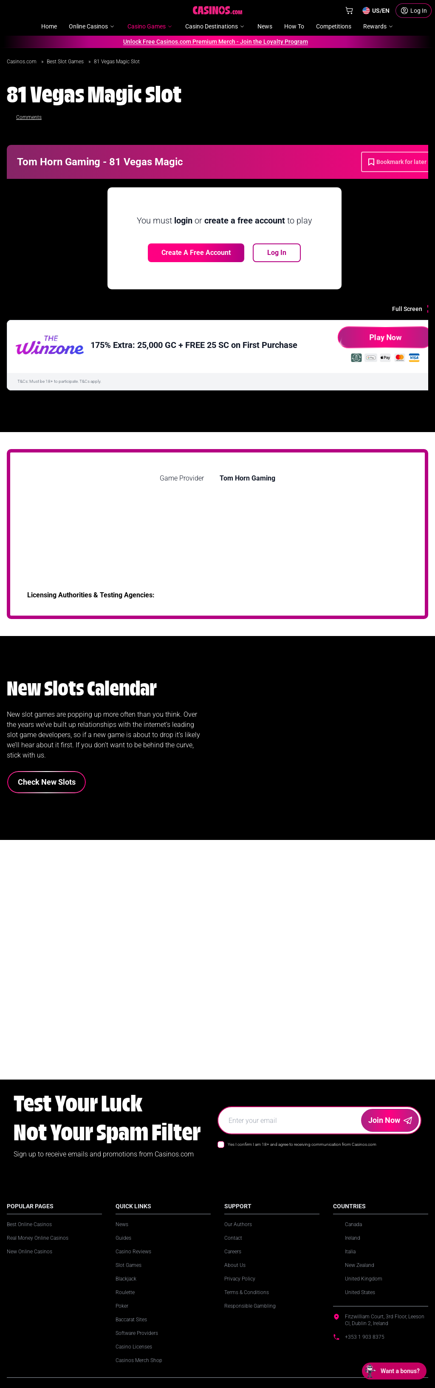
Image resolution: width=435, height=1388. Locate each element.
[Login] (413, 10)
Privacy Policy (239, 1279)
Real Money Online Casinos (37, 1238)
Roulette (125, 1292)
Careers (232, 1252)
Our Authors (238, 1224)
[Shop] (349, 10)
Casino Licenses (134, 1347)
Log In (276, 253)
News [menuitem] (264, 26)
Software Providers (137, 1333)
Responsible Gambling (250, 1306)
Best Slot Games (66, 62)
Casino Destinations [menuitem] (215, 26)
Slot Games (128, 1265)
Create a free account (196, 253)
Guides (123, 1238)
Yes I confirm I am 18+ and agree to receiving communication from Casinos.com (302, 1144)
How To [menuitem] (294, 26)
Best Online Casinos (29, 1224)
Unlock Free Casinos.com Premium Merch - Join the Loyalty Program (211, 41)
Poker (122, 1306)
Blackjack (126, 1279)
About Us (235, 1265)
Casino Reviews (133, 1252)
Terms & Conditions (246, 1292)
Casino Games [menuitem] (150, 26)
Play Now (369, 340)
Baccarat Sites (131, 1320)
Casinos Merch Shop (139, 1360)
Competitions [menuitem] (333, 26)
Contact (233, 1238)
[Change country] (376, 10)
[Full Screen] (413, 309)
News (122, 1224)
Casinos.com (22, 62)
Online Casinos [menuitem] (92, 26)
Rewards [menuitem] (378, 26)
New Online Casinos (29, 1252)
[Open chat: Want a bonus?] (394, 1371)
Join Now (390, 1120)
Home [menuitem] (49, 26)
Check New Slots (47, 781)
